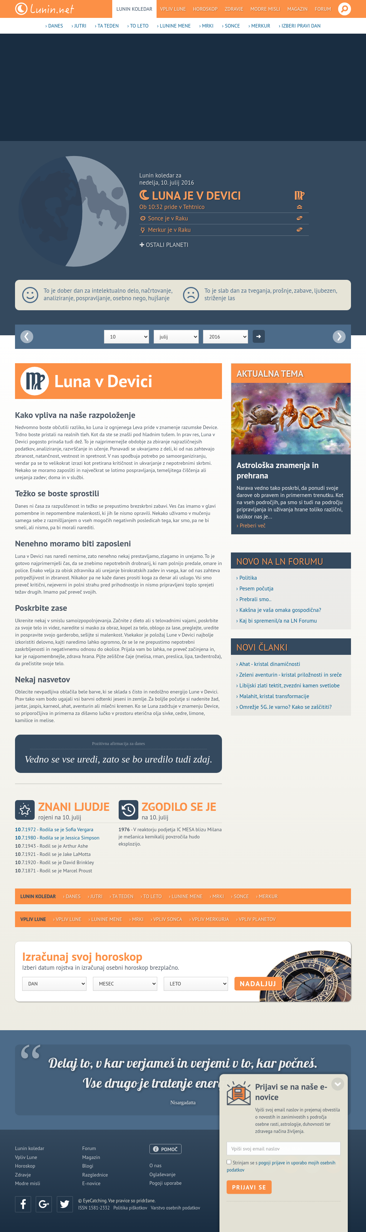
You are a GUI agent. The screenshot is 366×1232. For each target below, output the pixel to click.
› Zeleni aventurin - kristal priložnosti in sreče (289, 674)
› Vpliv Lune (67, 919)
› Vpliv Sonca (166, 919)
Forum (323, 9)
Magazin (297, 9)
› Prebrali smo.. (253, 599)
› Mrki (206, 26)
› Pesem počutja (254, 588)
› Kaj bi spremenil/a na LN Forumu (276, 620)
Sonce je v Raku (224, 218)
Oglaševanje (162, 1174)
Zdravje (234, 9)
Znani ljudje (74, 806)
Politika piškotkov (130, 1208)
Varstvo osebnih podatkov (175, 1208)
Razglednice (95, 1175)
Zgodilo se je (179, 806)
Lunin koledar (135, 9)
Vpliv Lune (173, 9)
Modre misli (265, 9)
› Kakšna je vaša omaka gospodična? (278, 609)
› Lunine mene (174, 26)
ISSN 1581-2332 (94, 1208)
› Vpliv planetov (256, 919)
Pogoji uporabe (165, 1183)
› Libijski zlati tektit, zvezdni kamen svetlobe (288, 685)
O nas (155, 1165)
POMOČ (169, 1149)
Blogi (87, 1166)
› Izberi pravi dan (300, 26)
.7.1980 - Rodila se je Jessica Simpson (57, 837)
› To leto (137, 26)
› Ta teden (107, 26)
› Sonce (231, 26)
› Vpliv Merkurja (209, 919)
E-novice (91, 1183)
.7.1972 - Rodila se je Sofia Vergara (54, 829)
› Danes (54, 26)
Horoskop (205, 9)
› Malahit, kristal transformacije (272, 696)
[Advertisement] (183, 87)
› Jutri (78, 26)
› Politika (246, 577)
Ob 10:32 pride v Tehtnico (224, 207)
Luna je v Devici (224, 195)
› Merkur (259, 26)
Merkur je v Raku (224, 229)
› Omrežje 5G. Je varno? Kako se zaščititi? (284, 706)
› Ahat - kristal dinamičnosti (268, 663)
